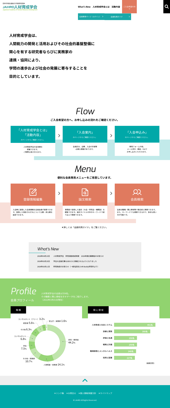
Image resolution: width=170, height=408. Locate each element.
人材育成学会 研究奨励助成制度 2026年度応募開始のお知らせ (78, 256)
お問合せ (71, 393)
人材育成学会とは (101, 6)
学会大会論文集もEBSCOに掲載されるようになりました (75, 261)
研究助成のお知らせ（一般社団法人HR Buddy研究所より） (76, 266)
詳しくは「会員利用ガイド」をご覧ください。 (85, 227)
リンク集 (59, 393)
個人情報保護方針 (87, 393)
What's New (84, 6)
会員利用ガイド (120, 16)
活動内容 (116, 6)
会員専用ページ (91, 16)
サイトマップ (105, 393)
